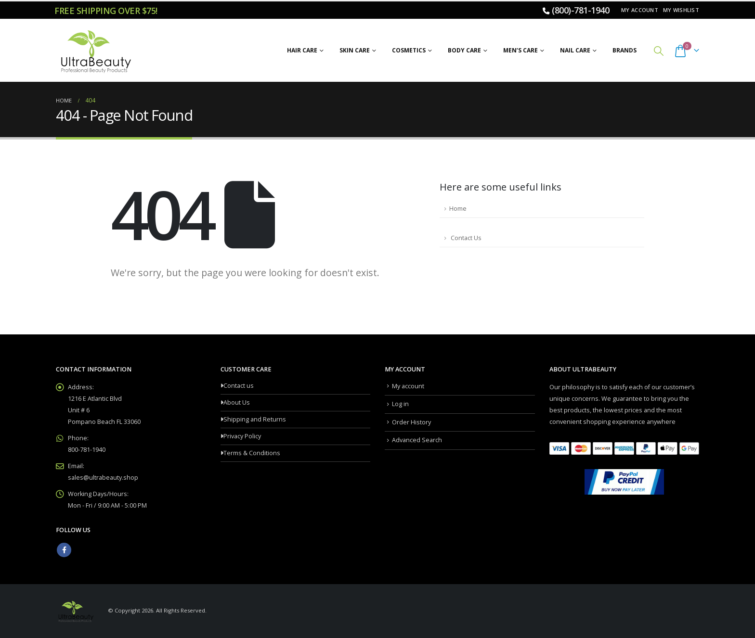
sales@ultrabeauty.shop (103, 477)
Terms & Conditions (251, 453)
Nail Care (575, 50)
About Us (236, 402)
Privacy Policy (242, 436)
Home (458, 208)
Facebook (64, 550)
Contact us (238, 386)
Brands (624, 50)
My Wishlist (681, 9)
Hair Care (302, 50)
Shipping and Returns (254, 419)
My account (639, 9)
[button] (658, 50)
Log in (400, 404)
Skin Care (354, 50)
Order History (411, 422)
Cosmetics (409, 50)
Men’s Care (520, 50)
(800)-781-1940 (580, 10)
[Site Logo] (94, 50)
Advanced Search (417, 440)
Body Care (464, 50)
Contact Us (465, 238)
